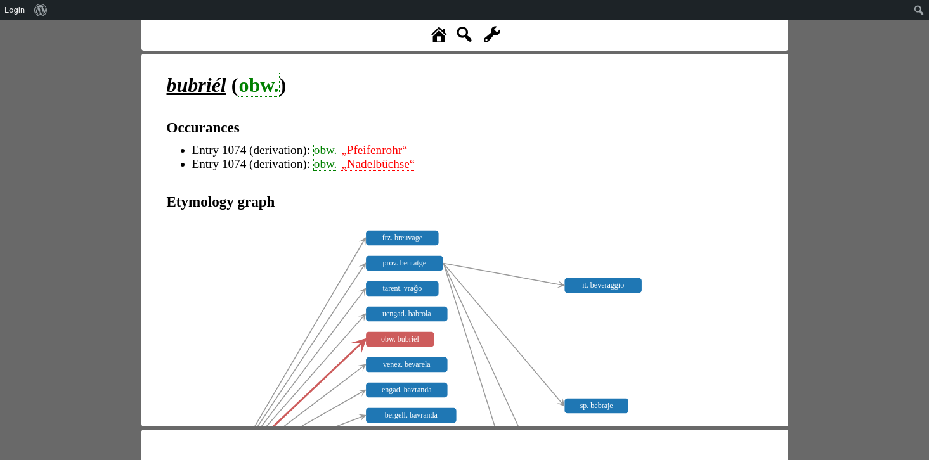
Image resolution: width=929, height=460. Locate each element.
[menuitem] (41, 10)
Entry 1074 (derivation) (249, 150)
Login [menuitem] (14, 10)
